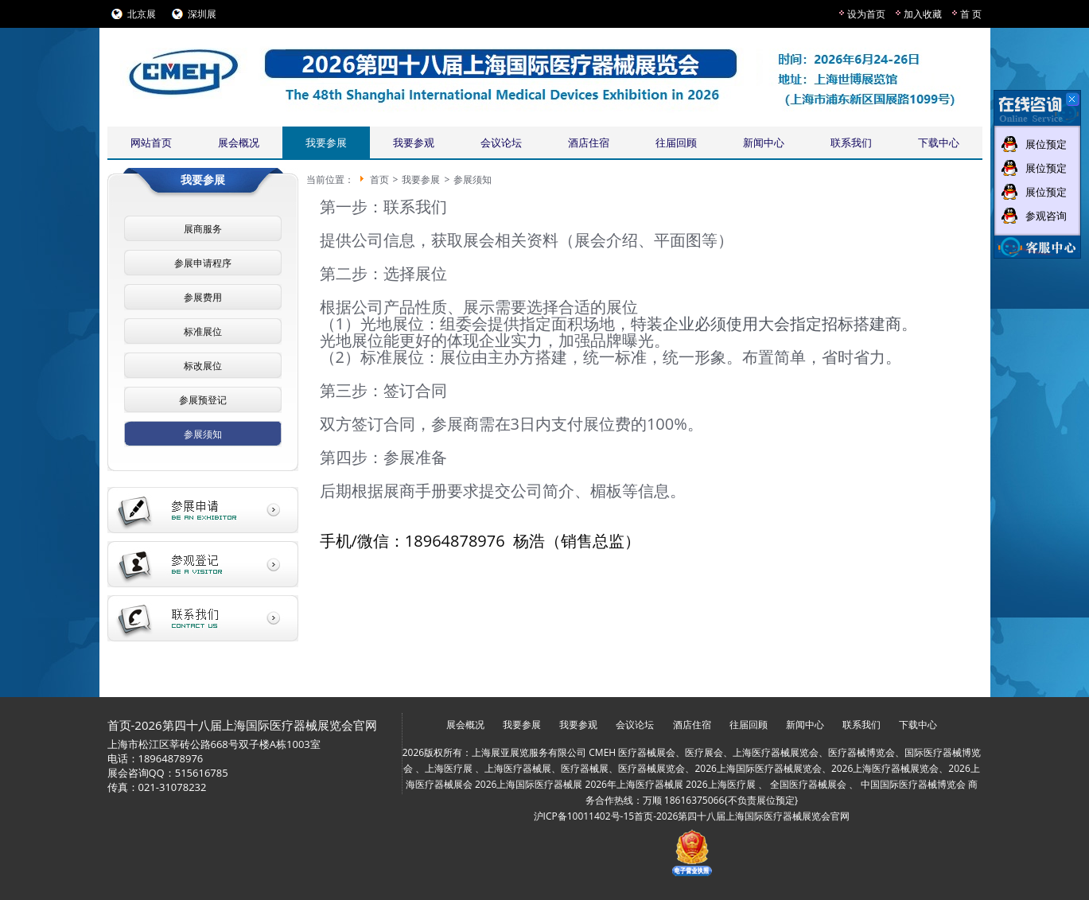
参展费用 (203, 297)
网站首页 (151, 142)
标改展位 (203, 365)
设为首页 (866, 14)
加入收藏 (923, 14)
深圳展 (202, 14)
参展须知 (203, 434)
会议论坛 (501, 142)
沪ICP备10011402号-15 (584, 816)
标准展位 (203, 331)
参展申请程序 (202, 263)
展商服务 (203, 229)
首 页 (971, 14)
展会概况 (238, 142)
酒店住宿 (588, 142)
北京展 (141, 14)
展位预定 (1046, 144)
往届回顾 (676, 142)
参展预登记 (203, 400)
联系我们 (851, 142)
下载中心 (938, 142)
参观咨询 (1046, 215)
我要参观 (413, 142)
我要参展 (326, 142)
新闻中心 (763, 142)
